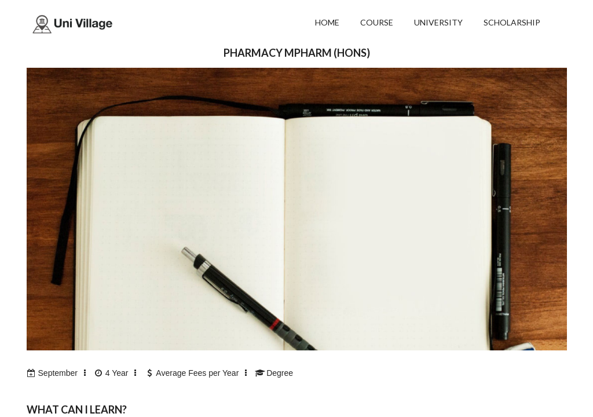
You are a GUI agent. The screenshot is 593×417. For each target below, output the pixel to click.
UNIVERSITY (438, 22)
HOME (327, 22)
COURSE (376, 22)
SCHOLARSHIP (512, 22)
